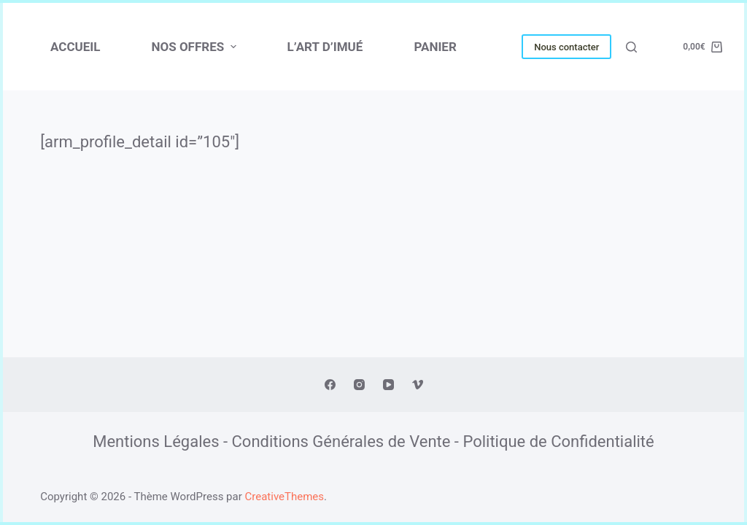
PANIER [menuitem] (435, 46)
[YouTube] (388, 384)
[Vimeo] (417, 384)
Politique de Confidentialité (558, 441)
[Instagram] (359, 384)
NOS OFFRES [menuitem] (195, 46)
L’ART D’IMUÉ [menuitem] (325, 46)
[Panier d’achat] (702, 47)
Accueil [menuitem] (75, 46)
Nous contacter (566, 47)
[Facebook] (330, 384)
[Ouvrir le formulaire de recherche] (631, 47)
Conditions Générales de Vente (341, 441)
